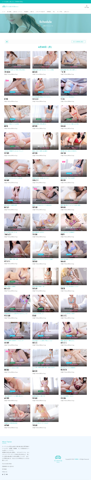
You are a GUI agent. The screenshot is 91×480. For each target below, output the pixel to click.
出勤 (31, 11)
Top (39, 26)
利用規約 (49, 11)
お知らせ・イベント (17, 11)
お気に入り (66, 11)
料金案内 (26, 11)
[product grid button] (7, 41)
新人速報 (9, 11)
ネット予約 (59, 11)
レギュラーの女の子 (40, 11)
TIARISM (76, 459)
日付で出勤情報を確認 (78, 41)
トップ (3, 11)
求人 (54, 11)
